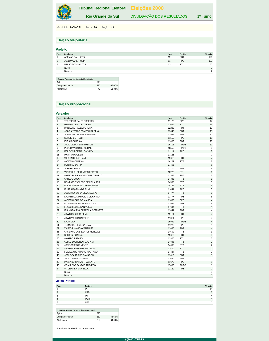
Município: (63, 27)
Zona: (89, 27)
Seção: (105, 27)
